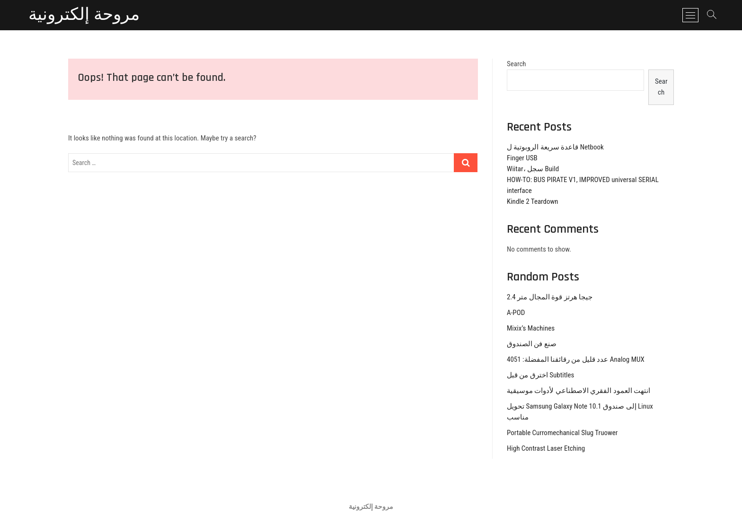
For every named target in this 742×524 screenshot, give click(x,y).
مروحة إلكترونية (84, 15)
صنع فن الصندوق (531, 344)
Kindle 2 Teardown (532, 201)
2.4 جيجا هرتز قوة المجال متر (549, 297)
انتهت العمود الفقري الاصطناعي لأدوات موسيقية (578, 390)
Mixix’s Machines (531, 328)
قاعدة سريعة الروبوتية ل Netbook (555, 147)
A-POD (516, 312)
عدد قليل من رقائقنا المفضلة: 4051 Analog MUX (576, 359)
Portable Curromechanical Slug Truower (562, 432)
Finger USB (522, 158)
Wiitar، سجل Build (533, 169)
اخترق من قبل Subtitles (540, 375)
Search (516, 64)
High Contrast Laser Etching (546, 448)
